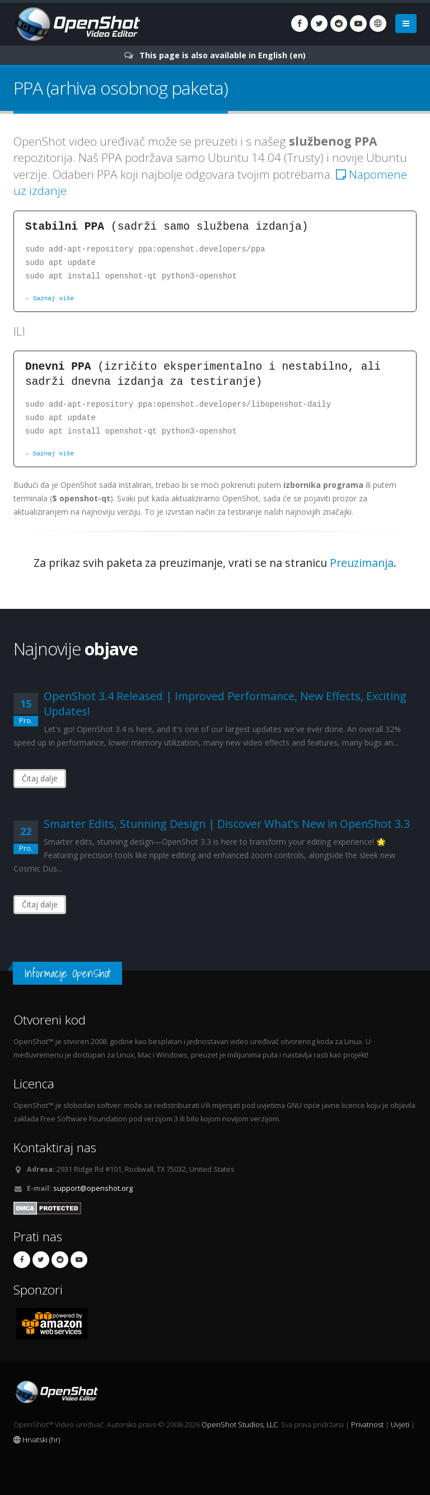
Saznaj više (53, 298)
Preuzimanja (362, 562)
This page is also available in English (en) (222, 55)
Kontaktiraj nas (54, 1147)
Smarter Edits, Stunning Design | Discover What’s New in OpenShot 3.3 (227, 823)
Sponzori (38, 1289)
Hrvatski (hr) (36, 1440)
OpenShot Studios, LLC (240, 1424)
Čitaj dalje (40, 778)
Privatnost (367, 1424)
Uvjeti (400, 1424)
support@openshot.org (93, 1188)
